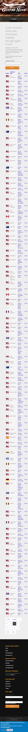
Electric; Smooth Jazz (19, 539)
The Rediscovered (9, 665)
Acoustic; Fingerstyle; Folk (20, 295)
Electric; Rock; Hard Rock (20, 358)
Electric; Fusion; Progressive (20, 339)
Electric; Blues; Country (19, 127)
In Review (7, 663)
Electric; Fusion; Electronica (20, 567)
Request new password (10, 703)
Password (7, 700)
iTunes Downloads (9, 660)
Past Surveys (8, 686)
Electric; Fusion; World (19, 363)
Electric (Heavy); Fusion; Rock (20, 374)
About (6, 650)
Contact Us (7, 681)
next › (8, 632)
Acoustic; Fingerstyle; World (20, 319)
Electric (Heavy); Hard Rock (20, 77)
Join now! (12, 674)
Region (7, 73)
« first (8, 619)
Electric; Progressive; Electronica (20, 212)
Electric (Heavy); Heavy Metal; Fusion (19, 306)
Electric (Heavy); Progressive (20, 184)
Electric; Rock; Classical (20, 83)
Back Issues (7, 683)
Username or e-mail (9, 694)
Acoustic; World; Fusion (20, 460)
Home (6, 648)
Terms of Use (15, 724)
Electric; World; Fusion (19, 448)
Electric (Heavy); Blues (19, 207)
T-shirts (7, 688)
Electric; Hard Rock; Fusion (20, 530)
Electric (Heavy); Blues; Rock (20, 252)
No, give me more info (5, 730)
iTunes (25, 73)
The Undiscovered (9, 667)
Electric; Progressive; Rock (20, 232)
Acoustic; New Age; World (20, 268)
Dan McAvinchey (9, 652)
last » (13, 632)
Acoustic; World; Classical (20, 388)
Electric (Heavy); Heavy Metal (20, 379)
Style (19, 73)
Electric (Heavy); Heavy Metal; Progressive (20, 506)
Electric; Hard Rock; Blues (20, 605)
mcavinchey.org (8, 655)
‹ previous (14, 619)
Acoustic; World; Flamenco (20, 115)
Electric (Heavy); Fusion (19, 499)
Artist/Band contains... (10, 60)
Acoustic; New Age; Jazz (20, 290)
